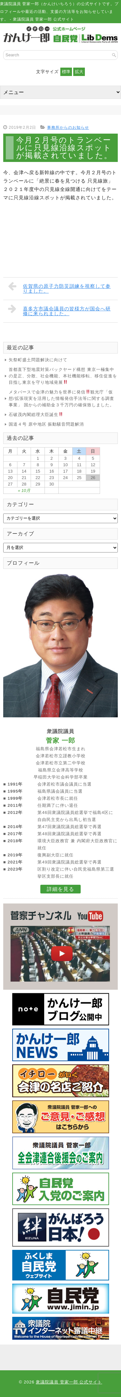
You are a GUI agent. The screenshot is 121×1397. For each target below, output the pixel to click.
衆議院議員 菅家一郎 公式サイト (69, 1382)
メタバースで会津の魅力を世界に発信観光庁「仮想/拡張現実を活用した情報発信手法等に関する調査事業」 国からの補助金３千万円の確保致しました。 (61, 398)
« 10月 (24, 490)
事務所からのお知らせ (68, 127)
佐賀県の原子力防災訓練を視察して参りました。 (59, 287)
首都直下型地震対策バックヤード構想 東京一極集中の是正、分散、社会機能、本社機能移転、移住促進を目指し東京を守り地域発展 (63, 376)
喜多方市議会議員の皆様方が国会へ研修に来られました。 (59, 310)
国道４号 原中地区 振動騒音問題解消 (46, 424)
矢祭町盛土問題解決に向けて (38, 359)
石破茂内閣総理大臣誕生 (36, 414)
